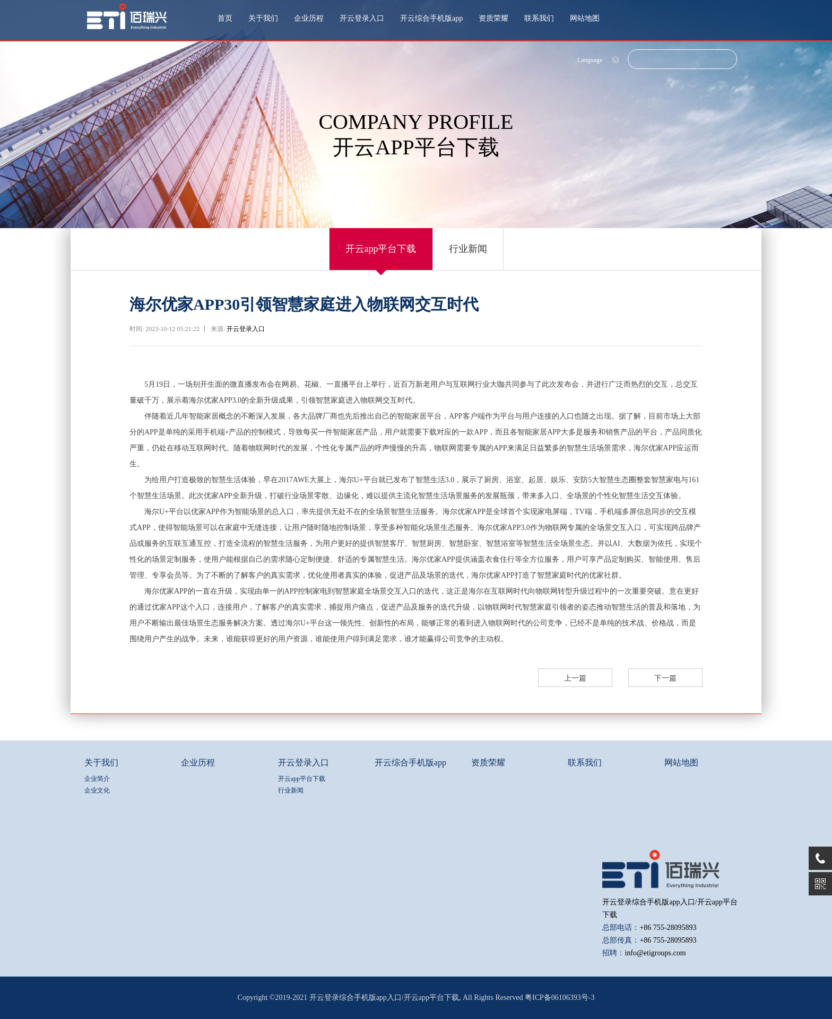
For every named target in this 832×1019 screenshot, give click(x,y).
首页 (225, 18)
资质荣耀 (493, 18)
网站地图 (585, 18)
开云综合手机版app (431, 18)
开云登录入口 (362, 18)
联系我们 (539, 18)
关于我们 (263, 18)
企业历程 (309, 18)
